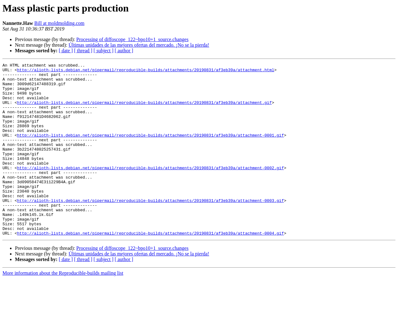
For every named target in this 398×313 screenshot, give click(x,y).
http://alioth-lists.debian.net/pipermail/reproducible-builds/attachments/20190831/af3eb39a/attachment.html (145, 71)
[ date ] (66, 50)
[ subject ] (103, 50)
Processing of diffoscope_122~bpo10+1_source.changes (132, 39)
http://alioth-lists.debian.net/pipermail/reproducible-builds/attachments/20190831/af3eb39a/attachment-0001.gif (150, 150)
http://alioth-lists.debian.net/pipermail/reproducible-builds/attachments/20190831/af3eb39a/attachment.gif (144, 111)
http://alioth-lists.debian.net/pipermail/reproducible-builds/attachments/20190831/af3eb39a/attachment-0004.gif (150, 267)
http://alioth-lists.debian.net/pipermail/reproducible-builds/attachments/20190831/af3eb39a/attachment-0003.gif (150, 228)
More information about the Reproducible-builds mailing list (62, 307)
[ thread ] (83, 50)
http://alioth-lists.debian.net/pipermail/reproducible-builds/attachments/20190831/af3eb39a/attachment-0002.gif (150, 189)
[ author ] (124, 50)
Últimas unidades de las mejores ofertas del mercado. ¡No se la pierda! (138, 45)
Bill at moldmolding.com (59, 23)
